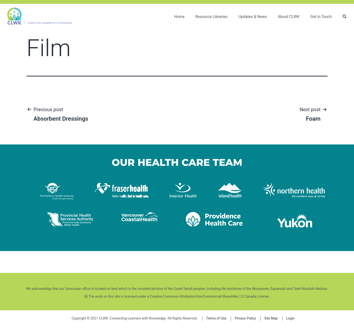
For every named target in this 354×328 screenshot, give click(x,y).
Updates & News (253, 17)
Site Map (271, 318)
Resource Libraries (211, 17)
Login (290, 318)
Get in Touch (321, 17)
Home (179, 17)
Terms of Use (216, 318)
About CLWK (289, 17)
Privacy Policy (245, 318)
